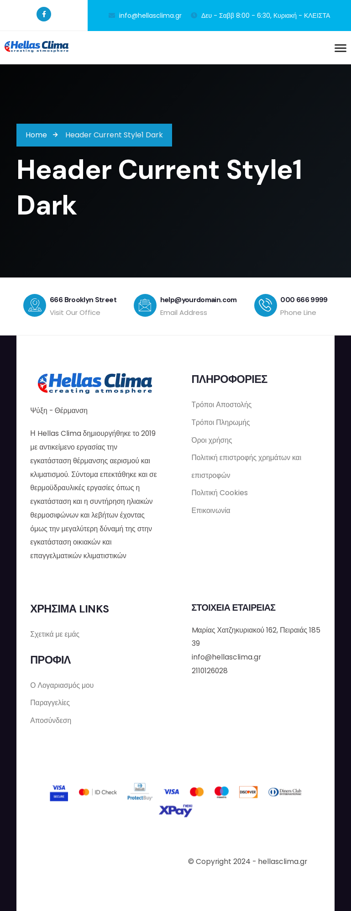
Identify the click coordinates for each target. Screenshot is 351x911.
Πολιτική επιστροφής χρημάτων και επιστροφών (247, 465)
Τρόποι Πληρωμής (221, 421)
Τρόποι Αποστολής (222, 403)
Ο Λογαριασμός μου (62, 683)
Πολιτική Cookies (220, 492)
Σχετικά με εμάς (54, 632)
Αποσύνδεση (50, 719)
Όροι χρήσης (212, 439)
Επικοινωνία (211, 510)
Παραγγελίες (50, 701)
